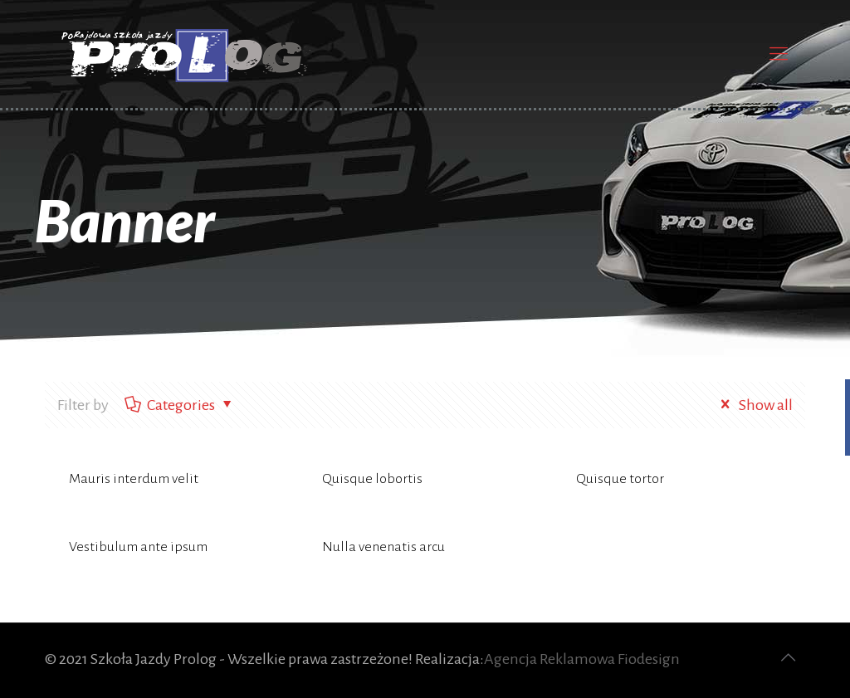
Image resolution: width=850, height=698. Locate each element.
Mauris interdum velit (133, 478)
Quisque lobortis (372, 478)
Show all (753, 405)
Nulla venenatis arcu (383, 546)
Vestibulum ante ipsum (138, 546)
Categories (179, 405)
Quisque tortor (620, 478)
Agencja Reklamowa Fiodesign (582, 659)
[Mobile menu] (779, 54)
